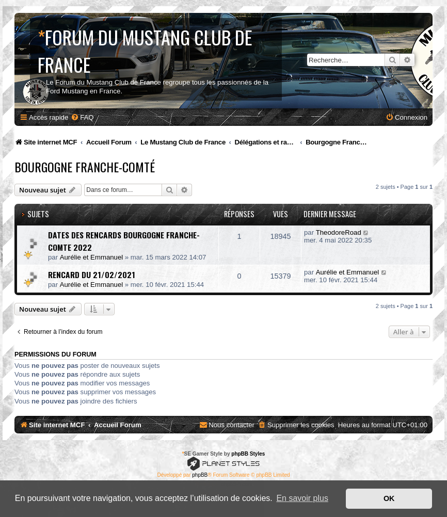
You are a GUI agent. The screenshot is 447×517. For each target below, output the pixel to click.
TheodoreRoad (338, 232)
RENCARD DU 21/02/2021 (91, 274)
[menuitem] (82, 117)
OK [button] (389, 498)
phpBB (199, 475)
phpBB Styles (248, 454)
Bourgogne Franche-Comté (84, 166)
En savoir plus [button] (302, 498)
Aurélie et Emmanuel (91, 257)
